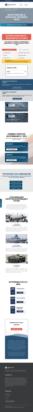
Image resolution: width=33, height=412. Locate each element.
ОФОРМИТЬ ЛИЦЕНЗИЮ (17, 87)
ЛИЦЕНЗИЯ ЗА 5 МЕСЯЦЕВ (16, 182)
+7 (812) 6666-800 (7, 396)
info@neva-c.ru (7, 398)
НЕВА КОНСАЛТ (8, 406)
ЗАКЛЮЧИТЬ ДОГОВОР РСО (11, 160)
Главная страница (8, 9)
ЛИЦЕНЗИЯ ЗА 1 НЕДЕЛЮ (15, 188)
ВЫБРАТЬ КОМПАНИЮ (17, 98)
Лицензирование (15, 9)
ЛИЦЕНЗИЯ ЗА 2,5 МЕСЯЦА (16, 185)
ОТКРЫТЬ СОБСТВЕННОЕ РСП (12, 149)
